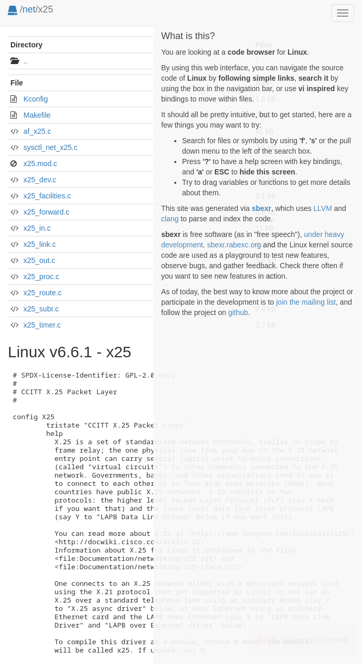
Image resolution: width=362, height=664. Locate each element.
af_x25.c (37, 131)
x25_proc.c (41, 276)
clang (169, 219)
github (238, 312)
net (28, 9)
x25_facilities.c (47, 196)
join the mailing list (305, 302)
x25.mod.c (40, 163)
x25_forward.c (46, 212)
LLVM (322, 208)
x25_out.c (39, 260)
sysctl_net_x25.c (50, 147)
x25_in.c (37, 228)
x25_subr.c (41, 309)
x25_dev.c (39, 180)
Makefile (37, 115)
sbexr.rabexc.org (234, 245)
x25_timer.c (42, 325)
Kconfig (35, 99)
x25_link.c (39, 244)
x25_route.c (42, 293)
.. (25, 61)
